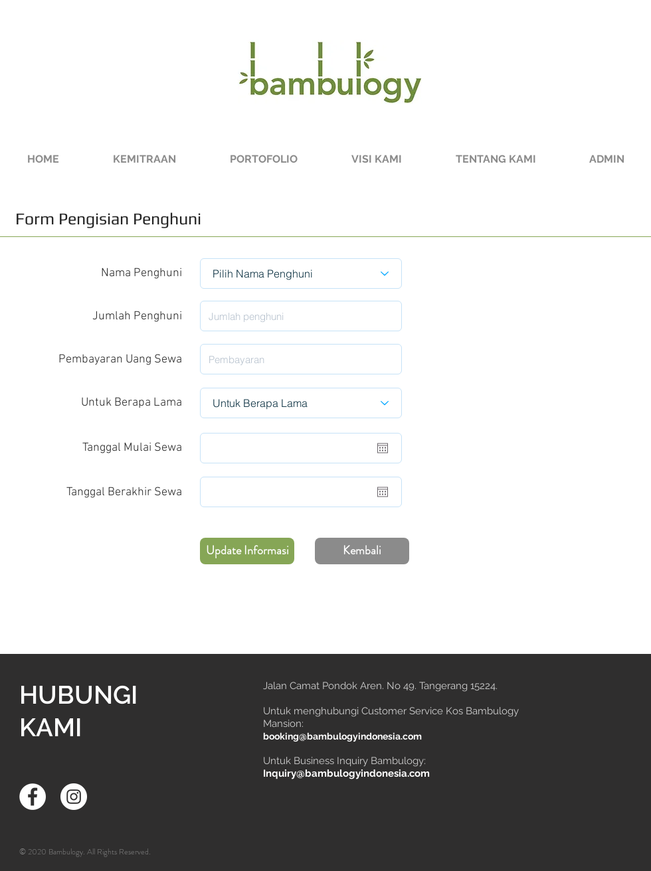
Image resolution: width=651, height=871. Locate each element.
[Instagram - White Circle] (73, 796)
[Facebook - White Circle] (32, 796)
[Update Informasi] (247, 551)
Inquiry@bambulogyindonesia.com (346, 773)
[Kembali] (362, 551)
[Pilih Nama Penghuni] (301, 273)
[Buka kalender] (382, 448)
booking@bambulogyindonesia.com (342, 736)
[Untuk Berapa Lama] (301, 403)
